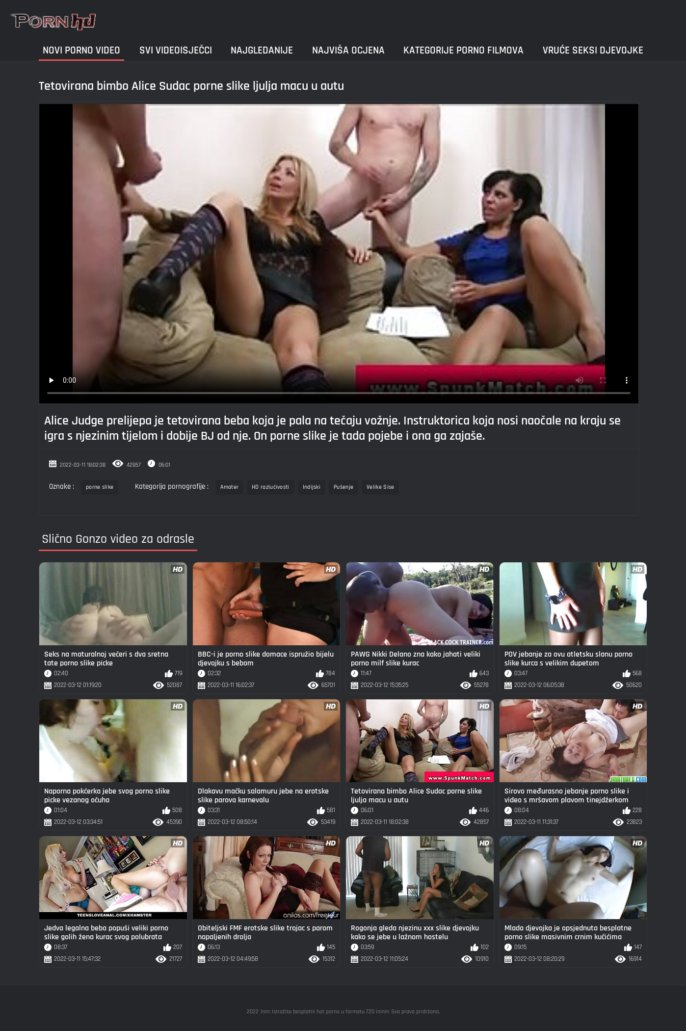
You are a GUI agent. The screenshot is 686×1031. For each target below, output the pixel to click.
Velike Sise (380, 487)
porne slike (99, 487)
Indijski (311, 487)
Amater (229, 487)
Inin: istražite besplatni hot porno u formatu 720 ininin (325, 1011)
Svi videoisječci (175, 50)
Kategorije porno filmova (463, 50)
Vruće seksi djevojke (593, 50)
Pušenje (343, 487)
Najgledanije (262, 50)
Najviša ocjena (348, 50)
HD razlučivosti (271, 487)
